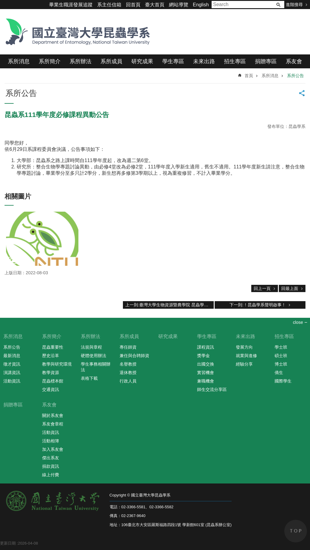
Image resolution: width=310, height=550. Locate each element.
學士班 (281, 347)
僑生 (279, 372)
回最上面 (289, 288)
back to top (295, 531)
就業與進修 (246, 355)
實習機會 (205, 372)
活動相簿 (50, 440)
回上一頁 (262, 288)
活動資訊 (11, 381)
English (201, 4)
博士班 (281, 364)
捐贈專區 (266, 61)
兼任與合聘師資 (134, 355)
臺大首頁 (154, 4)
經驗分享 (244, 364)
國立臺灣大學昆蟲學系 (75, 32)
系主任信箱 (109, 4)
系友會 (294, 61)
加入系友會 (52, 449)
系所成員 (111, 61)
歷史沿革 (50, 355)
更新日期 (8, 543)
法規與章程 (91, 347)
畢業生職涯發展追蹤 (71, 4)
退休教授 (128, 372)
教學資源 (50, 372)
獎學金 (203, 355)
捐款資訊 (50, 466)
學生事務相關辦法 (95, 367)
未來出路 (204, 61)
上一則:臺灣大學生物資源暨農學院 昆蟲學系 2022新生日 (169, 304)
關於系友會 (52, 415)
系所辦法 (80, 61)
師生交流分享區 (212, 389)
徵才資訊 (11, 364)
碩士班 (281, 355)
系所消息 (19, 61)
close (298, 322)
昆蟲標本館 (52, 381)
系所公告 (295, 75)
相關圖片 (18, 196)
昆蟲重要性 (52, 347)
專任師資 (128, 347)
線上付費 (50, 474)
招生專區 (235, 61)
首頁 (249, 75)
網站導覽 (178, 4)
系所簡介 (50, 61)
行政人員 (128, 381)
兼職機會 (205, 381)
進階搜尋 (294, 4)
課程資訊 (205, 347)
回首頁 (133, 4)
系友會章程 (52, 423)
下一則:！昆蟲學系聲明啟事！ (257, 304)
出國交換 (205, 364)
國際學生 (283, 381)
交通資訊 (50, 389)
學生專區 (173, 61)
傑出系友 (50, 457)
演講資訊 (11, 372)
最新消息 (11, 355)
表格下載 (89, 378)
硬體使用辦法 (93, 355)
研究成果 (142, 61)
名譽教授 (128, 364)
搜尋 (278, 4)
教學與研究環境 (57, 364)
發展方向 (244, 347)
